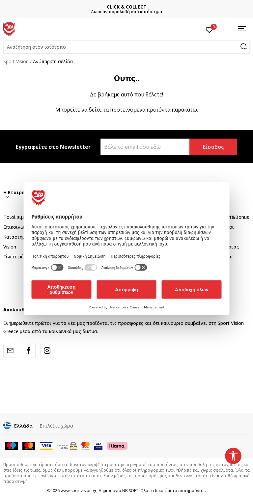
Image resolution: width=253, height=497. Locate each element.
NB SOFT (130, 490)
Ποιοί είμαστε (18, 217)
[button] (126, 47)
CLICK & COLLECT (127, 6)
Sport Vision (16, 61)
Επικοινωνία (17, 227)
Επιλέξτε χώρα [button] (56, 425)
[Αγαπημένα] (209, 29)
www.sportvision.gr (79, 490)
